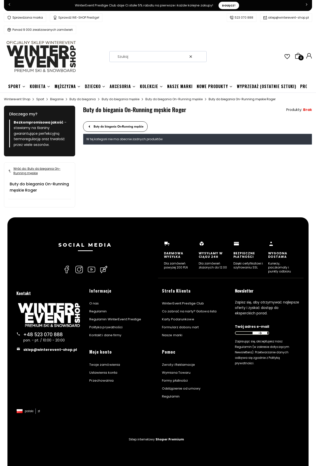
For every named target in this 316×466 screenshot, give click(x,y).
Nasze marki (172, 335)
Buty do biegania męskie (120, 99)
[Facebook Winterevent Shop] (66, 269)
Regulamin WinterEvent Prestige (115, 319)
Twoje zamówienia (104, 364)
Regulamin (98, 311)
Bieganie (56, 99)
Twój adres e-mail (252, 326)
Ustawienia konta (103, 372)
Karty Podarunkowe (178, 319)
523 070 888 (244, 17)
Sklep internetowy (156, 439)
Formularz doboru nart (180, 327)
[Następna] (306, 5)
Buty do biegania (82, 99)
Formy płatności (175, 380)
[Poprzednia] (9, 5)
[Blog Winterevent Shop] (104, 269)
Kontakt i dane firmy (105, 335)
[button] (200, 56)
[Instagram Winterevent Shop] (79, 269)
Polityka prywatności (106, 327)
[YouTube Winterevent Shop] (91, 269)
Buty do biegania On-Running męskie (174, 99)
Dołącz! (229, 5)
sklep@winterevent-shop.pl (288, 17)
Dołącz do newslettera (260, 333)
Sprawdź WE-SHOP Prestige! (78, 17)
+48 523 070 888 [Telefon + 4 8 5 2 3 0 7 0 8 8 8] (43, 334)
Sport (40, 99)
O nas (94, 303)
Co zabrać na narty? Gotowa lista (189, 311)
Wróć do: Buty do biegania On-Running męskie (34, 170)
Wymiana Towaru (176, 372)
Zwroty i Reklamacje (178, 364)
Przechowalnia (101, 380)
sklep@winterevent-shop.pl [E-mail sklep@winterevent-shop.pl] (50, 349)
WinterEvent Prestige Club (183, 303)
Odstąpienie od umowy (181, 388)
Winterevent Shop (17, 99)
